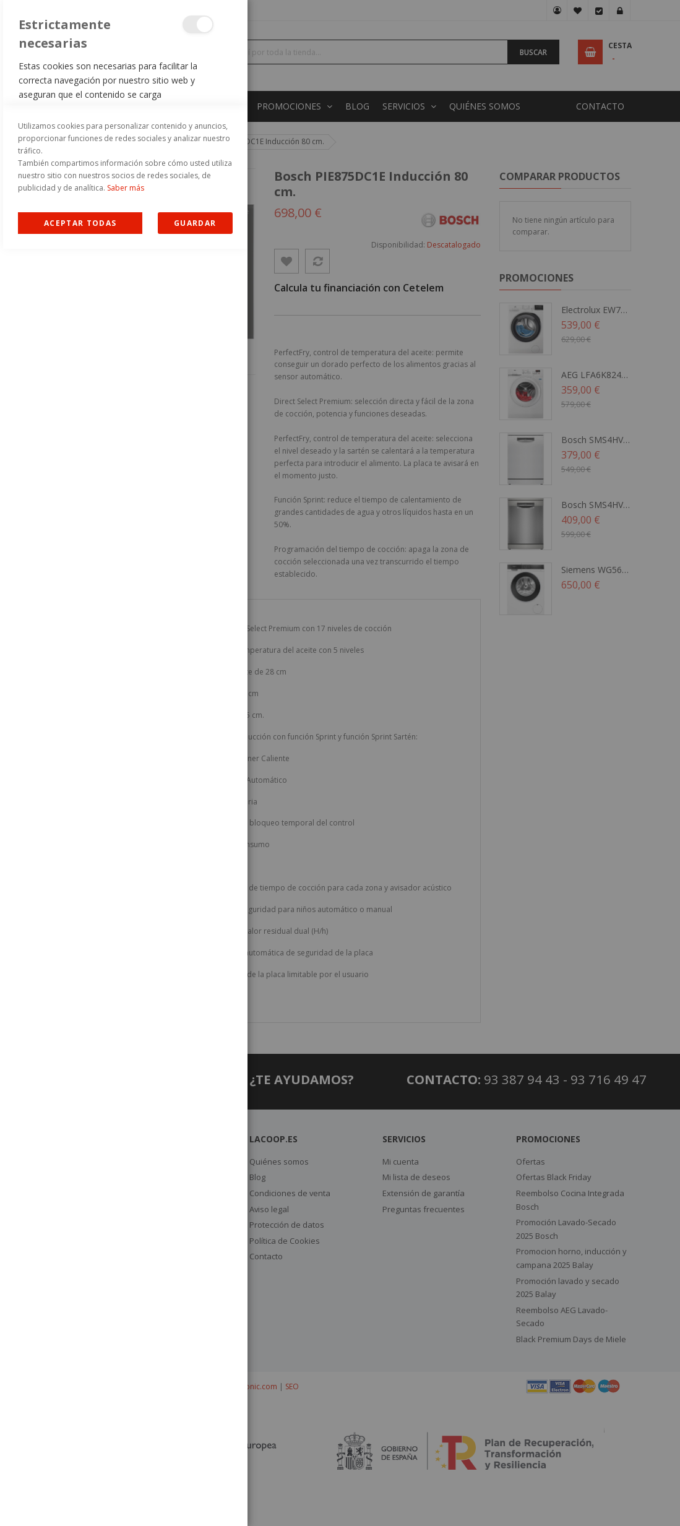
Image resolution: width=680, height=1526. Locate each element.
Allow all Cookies (80, 1500)
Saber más (125, 1465)
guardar (195, 1500)
